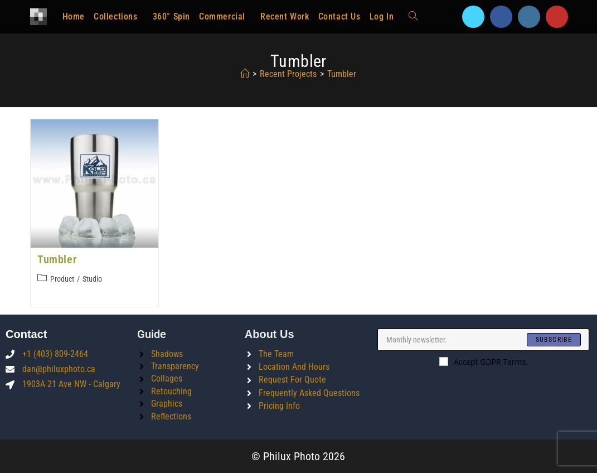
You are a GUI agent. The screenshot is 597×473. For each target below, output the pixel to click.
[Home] (244, 74)
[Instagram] (529, 17)
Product (62, 278)
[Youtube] (557, 17)
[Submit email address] (554, 339)
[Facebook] (501, 17)
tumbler (341, 74)
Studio (92, 278)
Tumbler (57, 259)
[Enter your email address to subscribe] (483, 340)
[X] (473, 17)
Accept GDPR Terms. (483, 361)
